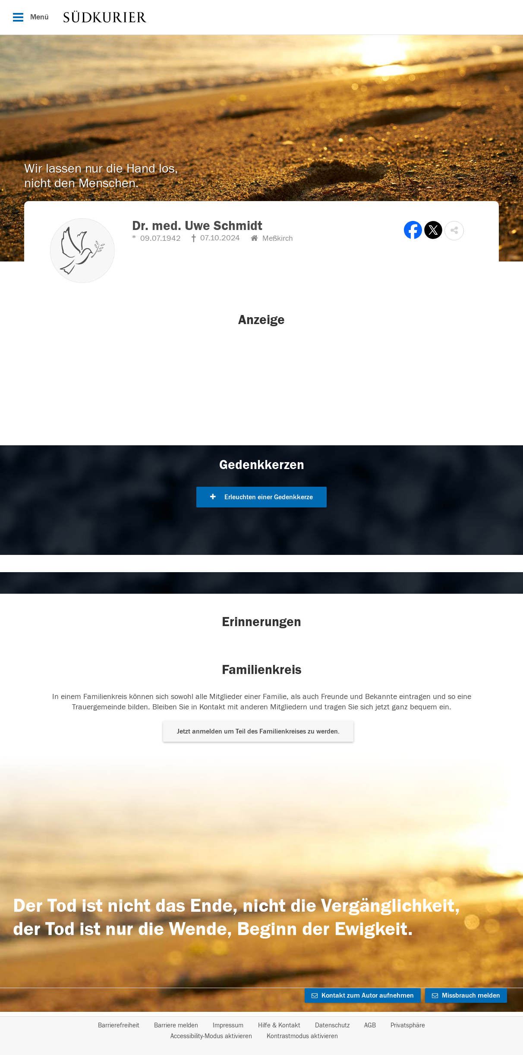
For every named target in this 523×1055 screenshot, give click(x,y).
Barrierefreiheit (118, 1025)
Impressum (228, 1025)
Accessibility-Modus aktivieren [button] (211, 1036)
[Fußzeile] (261, 1031)
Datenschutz (332, 1025)
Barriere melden (176, 1025)
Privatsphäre (408, 1025)
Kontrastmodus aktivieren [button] (302, 1036)
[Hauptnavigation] (261, 17)
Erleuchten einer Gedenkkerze (261, 497)
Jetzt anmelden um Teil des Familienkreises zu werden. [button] (258, 731)
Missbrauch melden (466, 995)
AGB (370, 1025)
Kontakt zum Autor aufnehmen (363, 995)
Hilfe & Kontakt (279, 1025)
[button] (454, 230)
